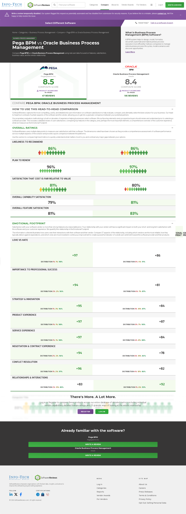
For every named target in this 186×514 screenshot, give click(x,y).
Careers (142, 488)
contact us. (162, 13)
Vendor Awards (128, 5)
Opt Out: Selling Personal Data (152, 503)
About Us (115, 5)
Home (14, 32)
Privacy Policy (145, 499)
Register (85, 412)
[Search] (54, 5)
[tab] (93, 109)
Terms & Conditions (147, 495)
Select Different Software (60, 23)
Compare (105, 5)
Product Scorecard (48, 91)
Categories (94, 5)
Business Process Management (42, 32)
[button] (93, 109)
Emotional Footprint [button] (28, 223)
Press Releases (146, 492)
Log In (102, 412)
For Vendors (141, 5)
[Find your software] (71, 5)
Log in (99, 484)
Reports (100, 492)
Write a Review (175, 5)
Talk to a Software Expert (161, 23)
